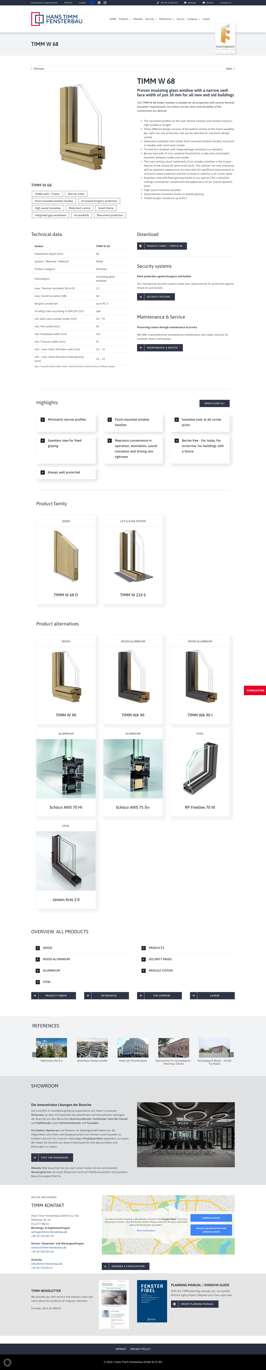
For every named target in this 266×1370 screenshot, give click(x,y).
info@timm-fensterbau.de (46, 1263)
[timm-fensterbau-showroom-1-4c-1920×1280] (186, 1103)
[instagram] (105, 2)
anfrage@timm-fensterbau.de (49, 1231)
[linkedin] (99, 2)
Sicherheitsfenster (70, 1122)
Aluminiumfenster (80, 1118)
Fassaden (92, 1122)
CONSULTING (256, 690)
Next (229, 68)
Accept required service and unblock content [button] (211, 1230)
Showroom (37, 1114)
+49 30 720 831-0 (41, 1267)
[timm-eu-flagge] (92, 2)
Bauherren (52, 1130)
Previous (39, 68)
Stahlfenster (43, 1122)
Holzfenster (99, 1118)
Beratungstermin (41, 1171)
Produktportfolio (93, 1138)
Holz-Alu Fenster (118, 1118)
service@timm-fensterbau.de (48, 1247)
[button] (66, 419)
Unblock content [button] (211, 1217)
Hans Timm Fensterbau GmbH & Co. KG (138, 1361)
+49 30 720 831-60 (42, 1251)
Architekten (38, 1130)
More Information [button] (146, 1230)
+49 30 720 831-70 (42, 1235)
